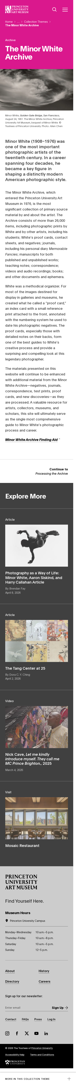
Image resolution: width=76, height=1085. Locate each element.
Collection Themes (36, 21)
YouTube (36, 1033)
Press (38, 1019)
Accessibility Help (14, 1054)
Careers (44, 981)
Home (9, 21)
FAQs (25, 1019)
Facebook (17, 1033)
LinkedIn (46, 1033)
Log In (51, 1019)
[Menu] (65, 9)
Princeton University (42, 1048)
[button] (21, 882)
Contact (10, 1019)
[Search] (54, 9)
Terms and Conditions (42, 1054)
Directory (12, 981)
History (44, 971)
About (10, 971)
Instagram (7, 1033)
